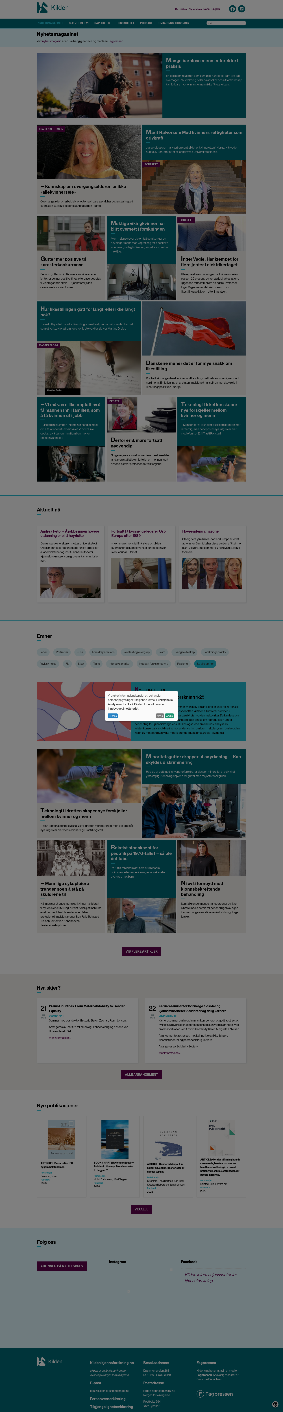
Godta (169, 715)
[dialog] (141, 706)
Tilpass (113, 715)
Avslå (160, 715)
